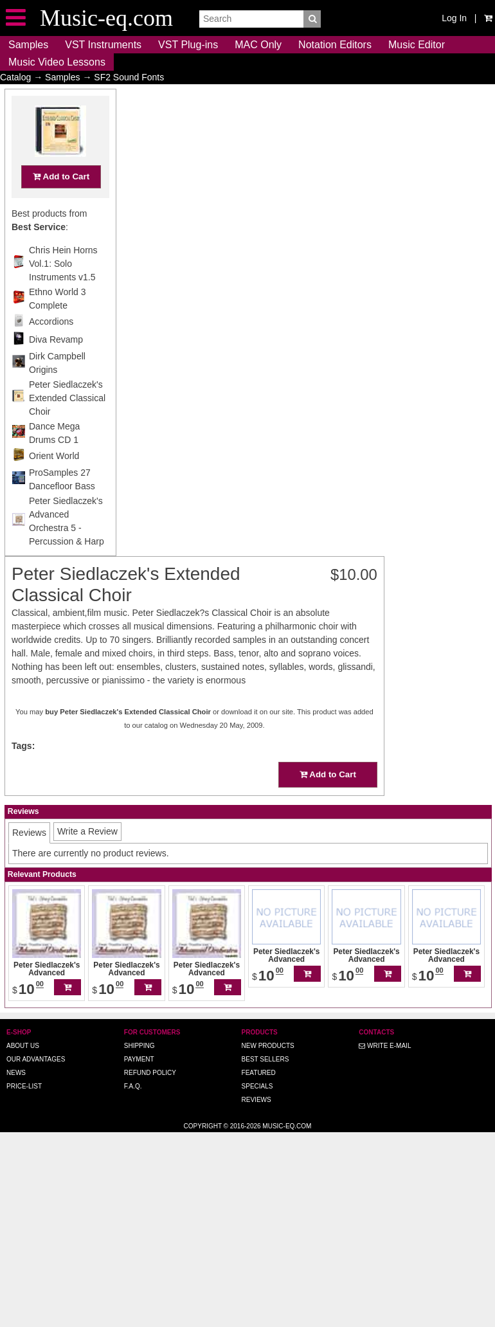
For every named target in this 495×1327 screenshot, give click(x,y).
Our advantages (35, 1041)
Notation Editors (335, 44)
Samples (28, 44)
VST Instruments (103, 44)
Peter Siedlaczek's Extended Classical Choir (67, 423)
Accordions (51, 346)
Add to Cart (61, 201)
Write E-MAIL (385, 1027)
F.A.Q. (133, 1068)
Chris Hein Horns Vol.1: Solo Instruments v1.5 (63, 288)
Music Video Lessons (56, 62)
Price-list (24, 1068)
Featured (259, 1054)
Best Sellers (265, 1041)
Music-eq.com (286, 1108)
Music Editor (416, 44)
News (16, 1054)
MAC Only (258, 44)
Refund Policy (150, 1054)
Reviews (256, 1081)
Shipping (139, 1027)
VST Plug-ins (188, 44)
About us (22, 1027)
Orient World (54, 481)
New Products (268, 1027)
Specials (257, 1068)
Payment (139, 1041)
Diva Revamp (56, 364)
